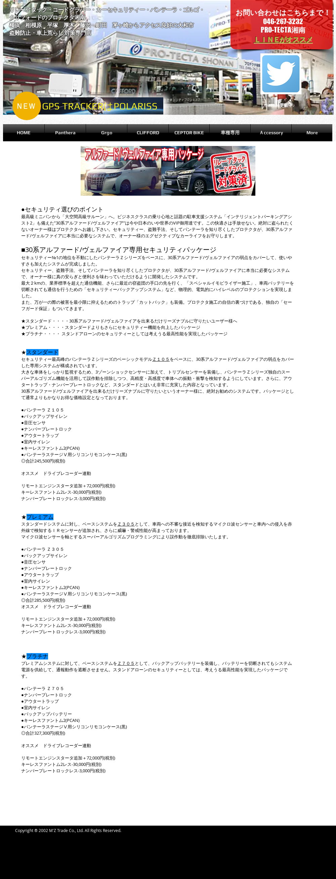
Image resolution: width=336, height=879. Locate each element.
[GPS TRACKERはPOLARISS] (99, 105)
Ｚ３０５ (126, 524)
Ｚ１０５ (161, 359)
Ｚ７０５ (126, 663)
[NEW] (26, 106)
